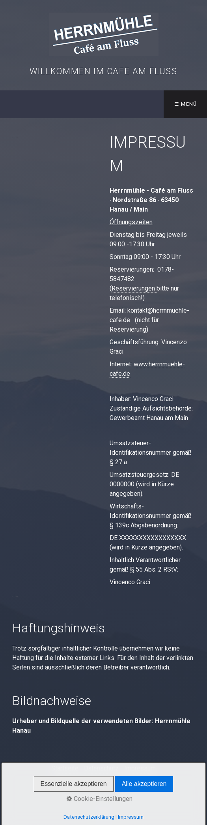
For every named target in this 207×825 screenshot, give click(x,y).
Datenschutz (101, 768)
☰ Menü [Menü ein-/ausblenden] (185, 104)
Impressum (140, 768)
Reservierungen (134, 288)
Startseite (64, 768)
